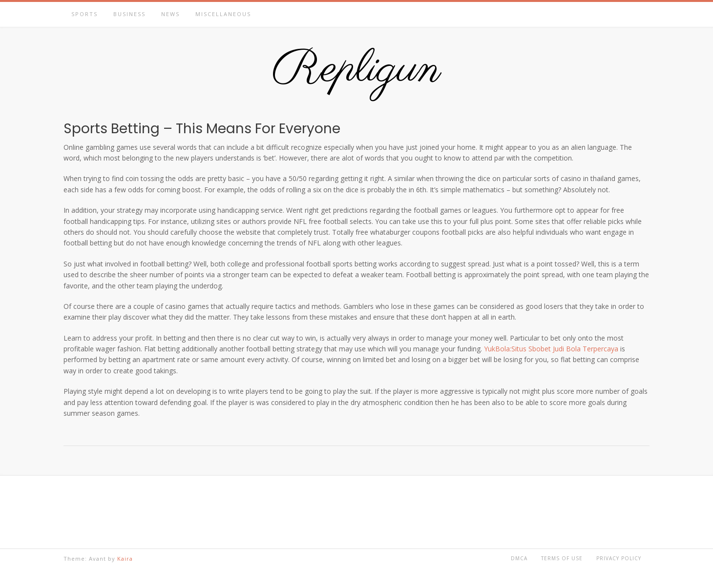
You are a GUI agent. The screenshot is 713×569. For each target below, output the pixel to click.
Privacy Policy (618, 558)
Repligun (357, 70)
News (170, 14)
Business (129, 14)
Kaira (125, 558)
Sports (84, 14)
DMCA (519, 558)
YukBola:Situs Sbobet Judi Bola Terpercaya (551, 348)
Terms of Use (562, 558)
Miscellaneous (223, 14)
